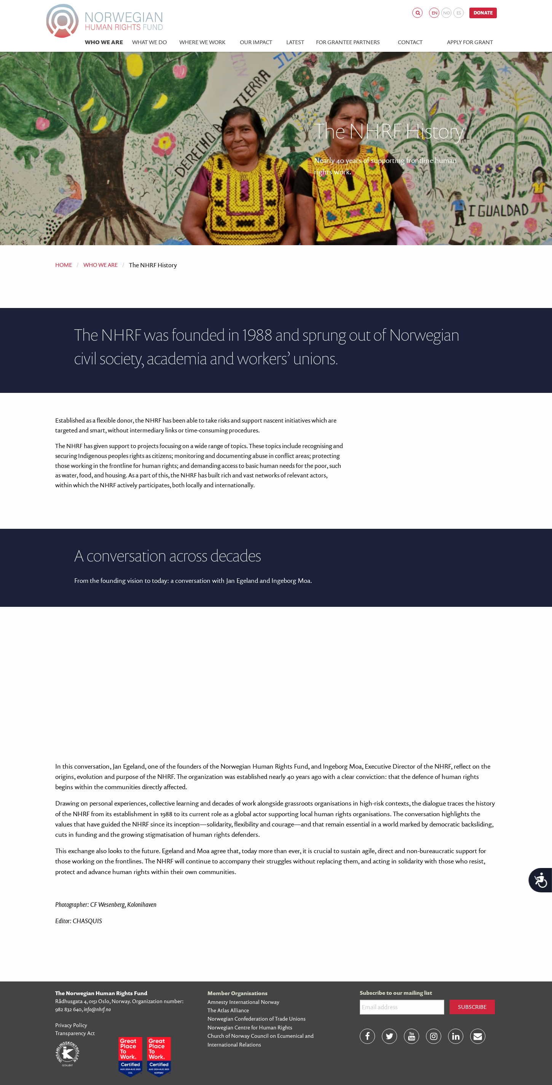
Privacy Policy (71, 1025)
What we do (149, 42)
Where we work (202, 42)
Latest (295, 42)
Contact (410, 42)
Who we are (104, 42)
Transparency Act (75, 1033)
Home (63, 265)
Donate (483, 13)
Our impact (256, 42)
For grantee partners (348, 42)
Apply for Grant (470, 42)
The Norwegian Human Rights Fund (101, 993)
